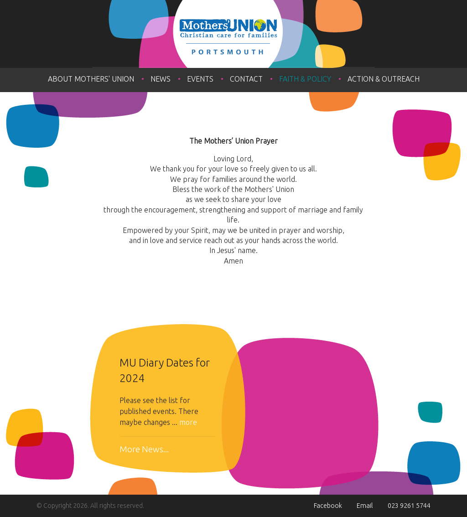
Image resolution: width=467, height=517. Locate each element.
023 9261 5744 (409, 505)
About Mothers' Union (91, 79)
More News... (144, 449)
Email (365, 505)
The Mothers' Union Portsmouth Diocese (233, 34)
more (188, 422)
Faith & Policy (305, 79)
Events (200, 79)
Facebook (328, 505)
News (160, 79)
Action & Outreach (384, 79)
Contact (246, 79)
